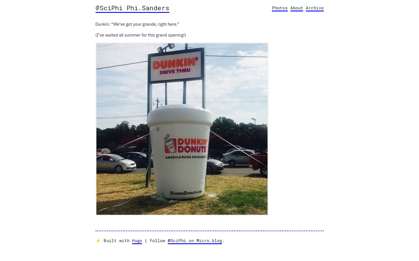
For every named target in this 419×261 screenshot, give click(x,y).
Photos (280, 8)
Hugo (137, 240)
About (296, 8)
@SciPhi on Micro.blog (195, 240)
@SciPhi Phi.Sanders (132, 7)
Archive (315, 8)
